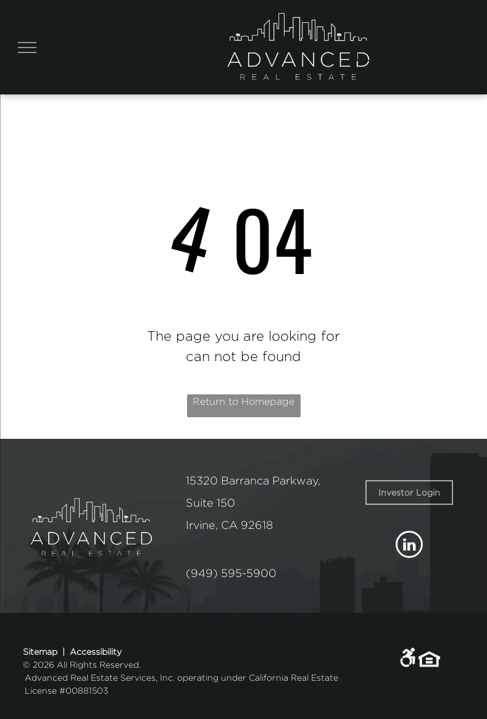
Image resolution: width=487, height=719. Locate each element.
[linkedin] (409, 546)
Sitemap (40, 652)
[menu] (27, 47)
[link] (409, 492)
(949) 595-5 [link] (219, 573)
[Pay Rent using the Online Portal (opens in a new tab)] (409, 47)
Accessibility (96, 652)
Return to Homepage (243, 401)
